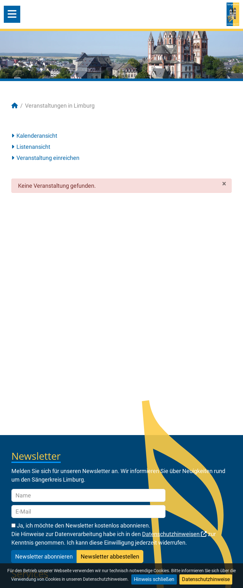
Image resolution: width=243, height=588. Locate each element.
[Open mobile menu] (12, 14)
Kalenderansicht (36, 135)
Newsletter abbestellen (110, 556)
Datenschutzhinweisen (174, 534)
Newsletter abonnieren (44, 556)
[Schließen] (224, 183)
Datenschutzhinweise (206, 579)
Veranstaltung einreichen (47, 158)
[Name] (88, 495)
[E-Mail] (88, 511)
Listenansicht (33, 146)
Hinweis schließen (154, 579)
